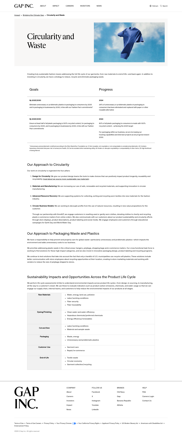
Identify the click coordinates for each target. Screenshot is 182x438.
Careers (70, 6)
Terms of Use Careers (33, 423)
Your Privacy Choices (64, 423)
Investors (85, 6)
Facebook (96, 392)
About (43, 6)
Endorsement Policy (21, 426)
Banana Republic (124, 401)
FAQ (144, 392)
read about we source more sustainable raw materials (65, 179)
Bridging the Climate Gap (33, 15)
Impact (56, 6)
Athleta (120, 405)
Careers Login (148, 396)
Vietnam (154, 6)
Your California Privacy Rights (89, 423)
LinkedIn (95, 409)
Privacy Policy (49, 423)
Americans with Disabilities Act (152, 423)
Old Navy (121, 392)
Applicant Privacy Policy (110, 423)
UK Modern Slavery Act (130, 423)
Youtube (95, 405)
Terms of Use (19, 423)
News (99, 6)
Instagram (96, 401)
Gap (118, 396)
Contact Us (146, 401)
